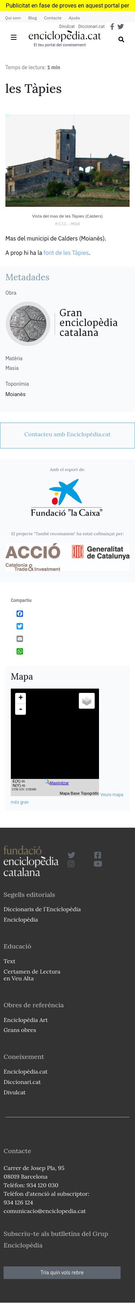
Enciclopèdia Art (26, 1019)
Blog (32, 17)
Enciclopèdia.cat (26, 1071)
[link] (67, 434)
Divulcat (67, 26)
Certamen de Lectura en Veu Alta (32, 975)
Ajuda (74, 17)
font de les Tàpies (66, 252)
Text (9, 961)
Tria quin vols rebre (62, 1272)
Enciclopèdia (21, 919)
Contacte (52, 17)
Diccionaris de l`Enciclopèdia (42, 909)
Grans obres (20, 1029)
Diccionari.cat (91, 26)
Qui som (13, 17)
